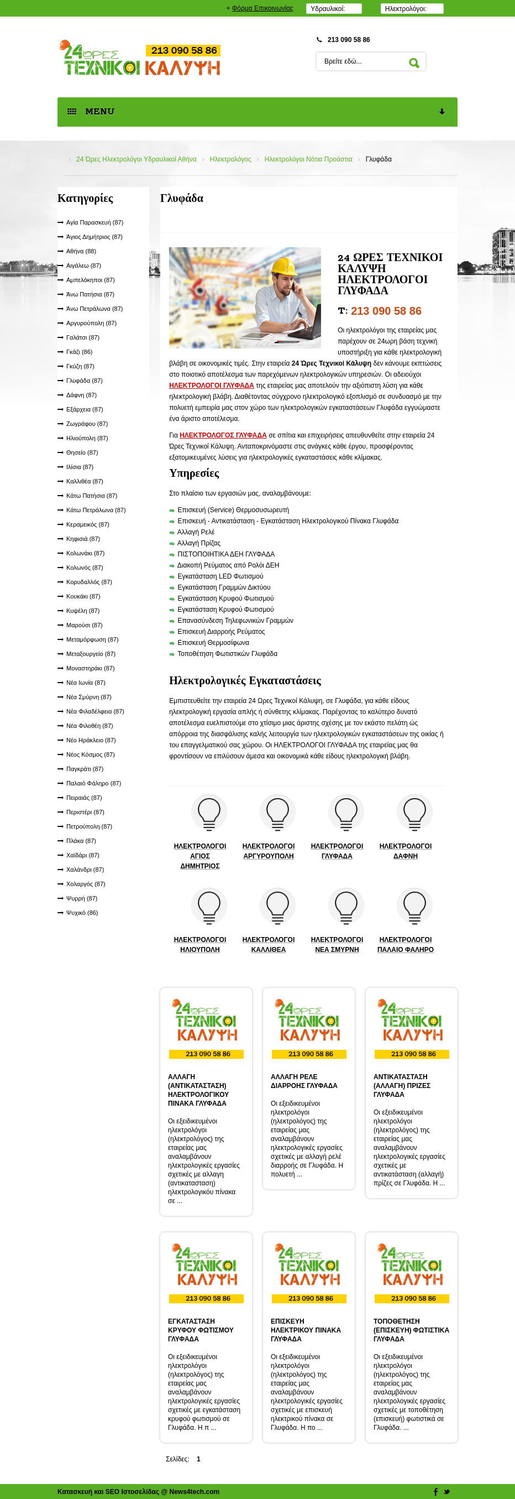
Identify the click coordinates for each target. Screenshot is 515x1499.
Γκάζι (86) (79, 351)
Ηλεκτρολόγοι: (406, 9)
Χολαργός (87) (86, 884)
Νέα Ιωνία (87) (86, 682)
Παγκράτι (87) (84, 769)
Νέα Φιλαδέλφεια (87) (95, 711)
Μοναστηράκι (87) (90, 668)
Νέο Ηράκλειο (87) (91, 740)
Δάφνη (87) (81, 395)
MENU (257, 112)
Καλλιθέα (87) (84, 481)
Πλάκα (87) (81, 840)
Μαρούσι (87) (84, 625)
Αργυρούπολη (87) (91, 323)
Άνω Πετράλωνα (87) (94, 308)
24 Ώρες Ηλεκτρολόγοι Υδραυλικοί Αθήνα (136, 159)
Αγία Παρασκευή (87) (94, 222)
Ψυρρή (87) (81, 898)
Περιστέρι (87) (85, 812)
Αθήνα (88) (81, 251)
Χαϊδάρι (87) (82, 855)
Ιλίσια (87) (79, 467)
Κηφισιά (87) (83, 538)
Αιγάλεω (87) (83, 265)
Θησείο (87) (82, 452)
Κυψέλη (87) (82, 610)
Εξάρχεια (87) (84, 409)
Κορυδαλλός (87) (89, 582)
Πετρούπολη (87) (89, 826)
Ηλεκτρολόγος (230, 159)
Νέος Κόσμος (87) (90, 754)
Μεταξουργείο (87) (90, 653)
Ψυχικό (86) (82, 912)
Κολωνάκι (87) (85, 553)
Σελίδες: (178, 1459)
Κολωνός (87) (84, 567)
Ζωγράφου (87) (87, 423)
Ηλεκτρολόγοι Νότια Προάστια (309, 159)
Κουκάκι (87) (83, 596)
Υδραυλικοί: (328, 9)
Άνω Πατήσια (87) (90, 294)
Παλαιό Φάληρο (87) (93, 783)
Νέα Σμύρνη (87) (89, 697)
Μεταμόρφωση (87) (92, 639)
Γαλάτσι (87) (82, 337)
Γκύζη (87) (80, 366)
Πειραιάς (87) (84, 797)
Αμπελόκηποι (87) (90, 280)
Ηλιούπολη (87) (87, 438)
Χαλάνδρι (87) (85, 869)
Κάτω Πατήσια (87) (91, 495)
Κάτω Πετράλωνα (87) (96, 510)
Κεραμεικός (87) (87, 524)
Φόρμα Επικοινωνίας (262, 8)
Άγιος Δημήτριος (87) (94, 236)
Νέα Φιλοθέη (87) (89, 725)
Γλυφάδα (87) (84, 380)
